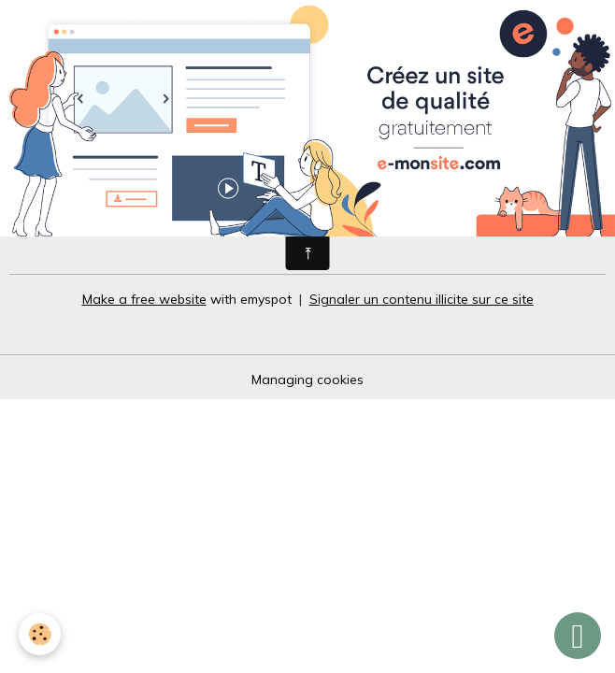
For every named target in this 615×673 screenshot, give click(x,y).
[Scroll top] (577, 635)
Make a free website (144, 299)
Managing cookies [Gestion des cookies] (307, 379)
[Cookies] (40, 634)
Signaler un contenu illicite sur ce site (421, 299)
